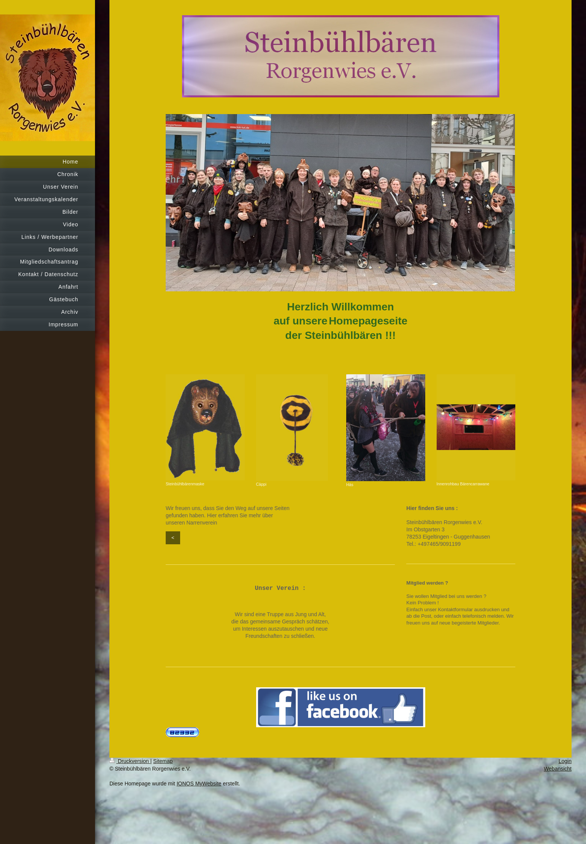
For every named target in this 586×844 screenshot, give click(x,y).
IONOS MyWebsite (199, 783)
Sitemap (163, 761)
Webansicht (558, 769)
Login (565, 761)
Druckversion (129, 761)
